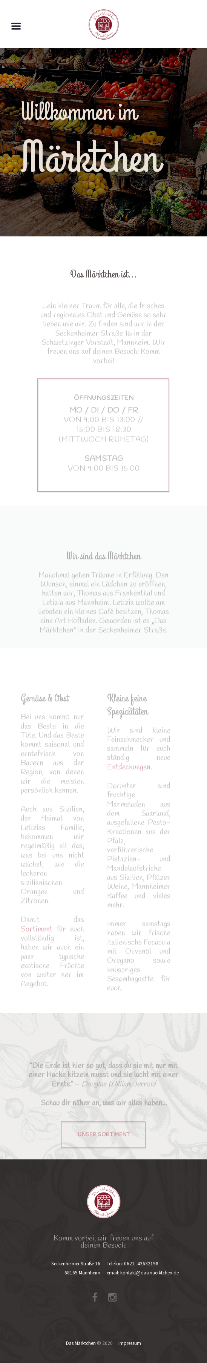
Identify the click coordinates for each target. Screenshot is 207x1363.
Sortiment (36, 939)
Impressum (129, 1343)
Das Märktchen (81, 1343)
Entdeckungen (128, 776)
